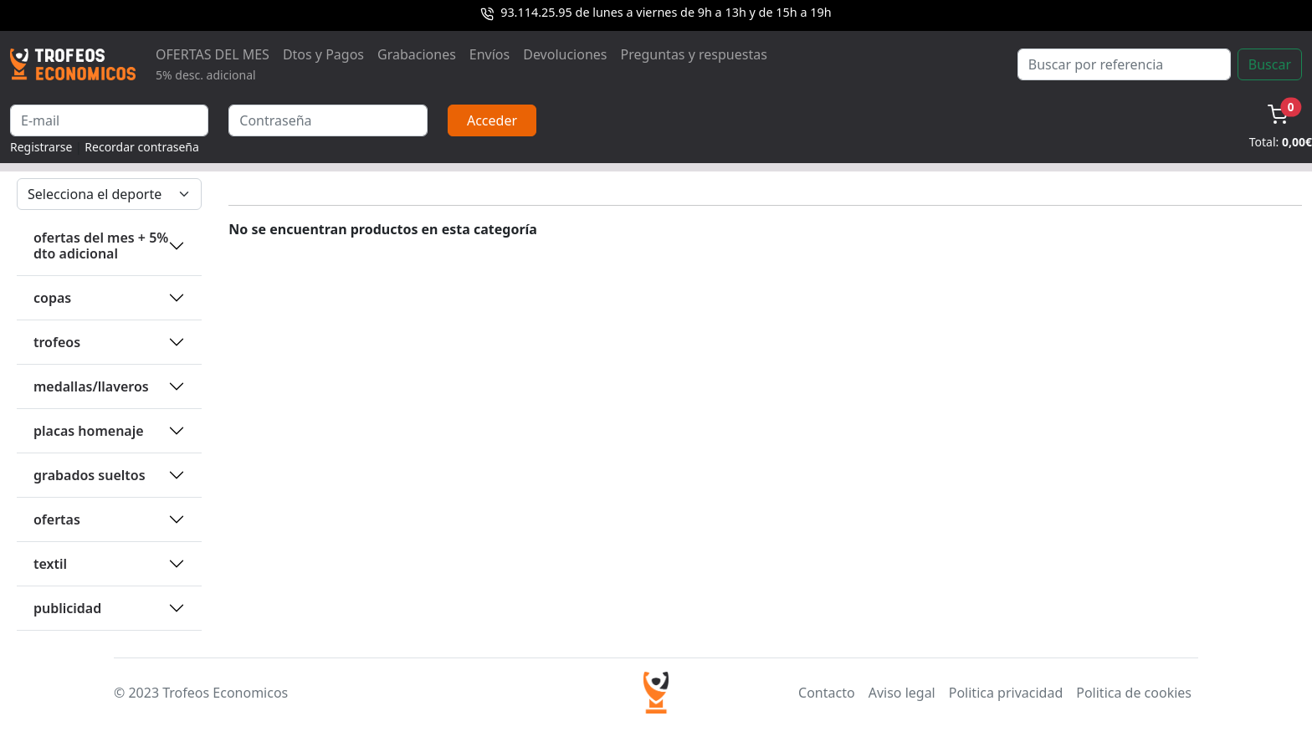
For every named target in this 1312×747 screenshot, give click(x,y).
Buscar (1269, 64)
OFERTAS (56, 519)
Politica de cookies (1134, 692)
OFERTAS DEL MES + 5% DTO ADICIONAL (100, 245)
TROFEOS (56, 342)
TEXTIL (50, 564)
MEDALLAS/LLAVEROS (91, 386)
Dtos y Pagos (323, 54)
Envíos (489, 54)
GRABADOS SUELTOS (89, 475)
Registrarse (41, 147)
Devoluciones (565, 54)
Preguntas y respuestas (694, 54)
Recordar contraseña (142, 147)
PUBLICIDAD (67, 608)
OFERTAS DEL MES (212, 64)
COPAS (52, 298)
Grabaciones (416, 54)
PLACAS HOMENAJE (88, 431)
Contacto (826, 692)
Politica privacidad (1006, 692)
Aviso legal (902, 692)
